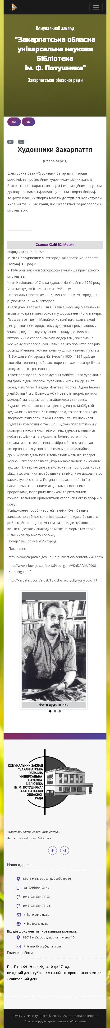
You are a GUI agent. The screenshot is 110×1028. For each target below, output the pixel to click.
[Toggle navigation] (96, 7)
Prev (28, 650)
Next (82, 650)
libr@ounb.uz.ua (38, 915)
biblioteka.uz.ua (37, 924)
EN (28, 121)
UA (14, 121)
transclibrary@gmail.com (44, 946)
